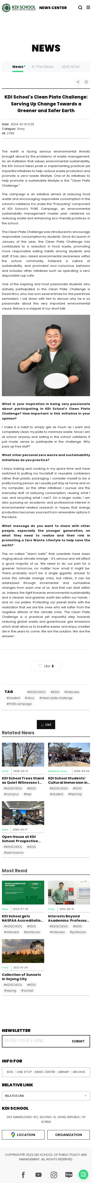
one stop (24, 1072)
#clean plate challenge (56, 698)
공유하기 (78, 81)
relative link (14, 1096)
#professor (32, 932)
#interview (71, 692)
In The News (42, 66)
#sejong (10, 990)
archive (79, 1072)
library (63, 1072)
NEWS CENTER (53, 8)
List (46, 724)
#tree (27, 794)
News (17, 66)
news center (45, 1072)
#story (29, 698)
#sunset (27, 990)
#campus (11, 794)
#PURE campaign (19, 704)
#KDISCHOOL (36, 692)
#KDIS (55, 692)
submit (78, 1041)
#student (13, 698)
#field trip (75, 794)
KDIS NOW (71, 66)
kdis (10, 1072)
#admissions (14, 853)
